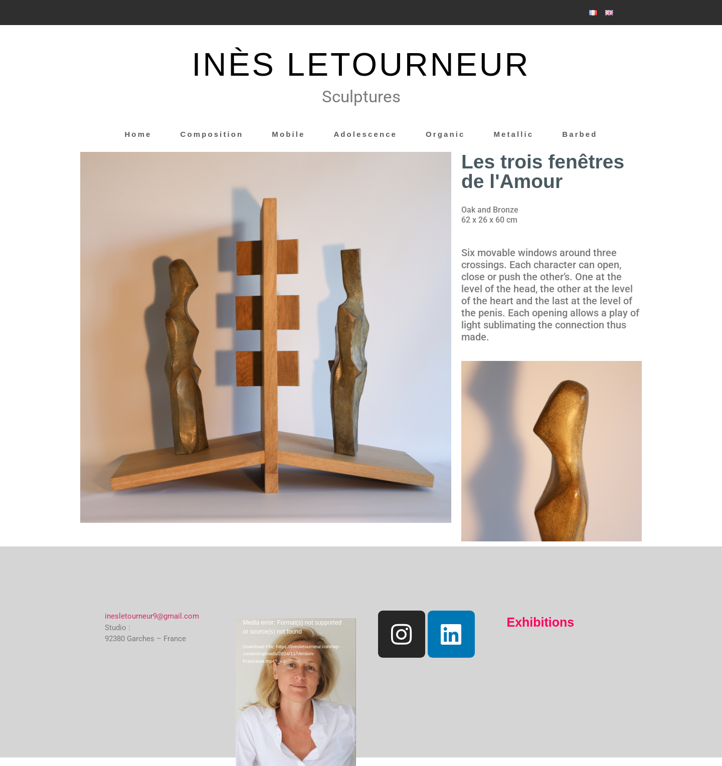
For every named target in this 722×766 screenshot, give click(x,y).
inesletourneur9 (131, 616)
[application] (296, 652)
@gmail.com (178, 616)
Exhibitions (541, 622)
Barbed (579, 134)
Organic (445, 134)
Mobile (288, 134)
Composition (212, 134)
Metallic (513, 134)
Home (137, 134)
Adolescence (365, 134)
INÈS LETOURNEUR (361, 64)
